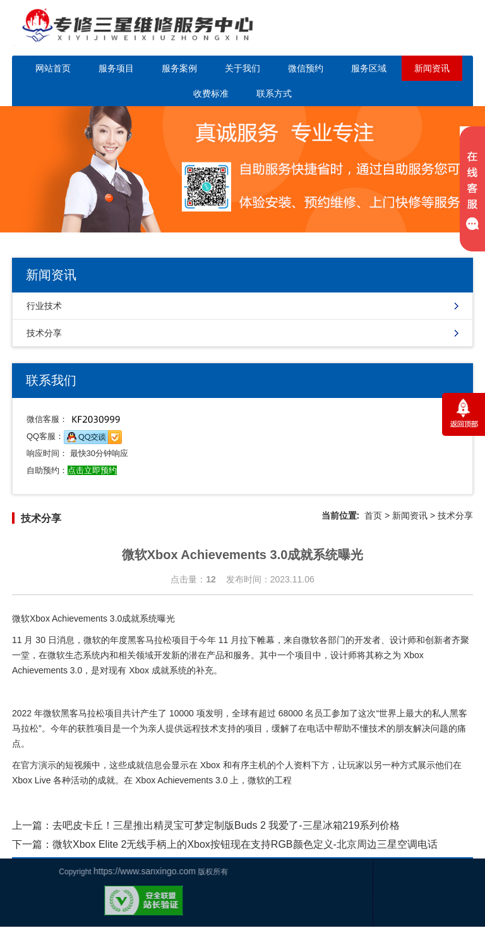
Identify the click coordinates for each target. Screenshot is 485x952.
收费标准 (211, 93)
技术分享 (44, 333)
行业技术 (44, 306)
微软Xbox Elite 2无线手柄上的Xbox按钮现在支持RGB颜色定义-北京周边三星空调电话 (245, 844)
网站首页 (53, 68)
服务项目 (116, 68)
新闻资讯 (432, 68)
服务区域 (368, 68)
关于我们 (242, 68)
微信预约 (305, 68)
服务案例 (179, 68)
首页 (373, 515)
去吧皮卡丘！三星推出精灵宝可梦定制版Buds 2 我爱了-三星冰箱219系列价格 (226, 825)
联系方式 (274, 93)
